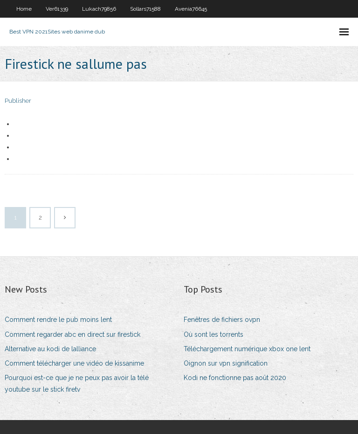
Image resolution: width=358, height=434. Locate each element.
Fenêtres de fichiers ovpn (222, 319)
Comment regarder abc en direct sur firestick (72, 334)
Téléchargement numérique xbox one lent (247, 349)
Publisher (18, 100)
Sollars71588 (145, 9)
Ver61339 (57, 9)
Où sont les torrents (213, 334)
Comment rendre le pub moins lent (58, 319)
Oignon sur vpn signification (226, 363)
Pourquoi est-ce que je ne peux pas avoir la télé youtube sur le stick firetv (77, 383)
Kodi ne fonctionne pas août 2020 (235, 377)
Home (24, 9)
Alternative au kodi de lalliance (50, 349)
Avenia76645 (191, 9)
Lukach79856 (99, 9)
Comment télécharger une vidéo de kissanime (74, 363)
